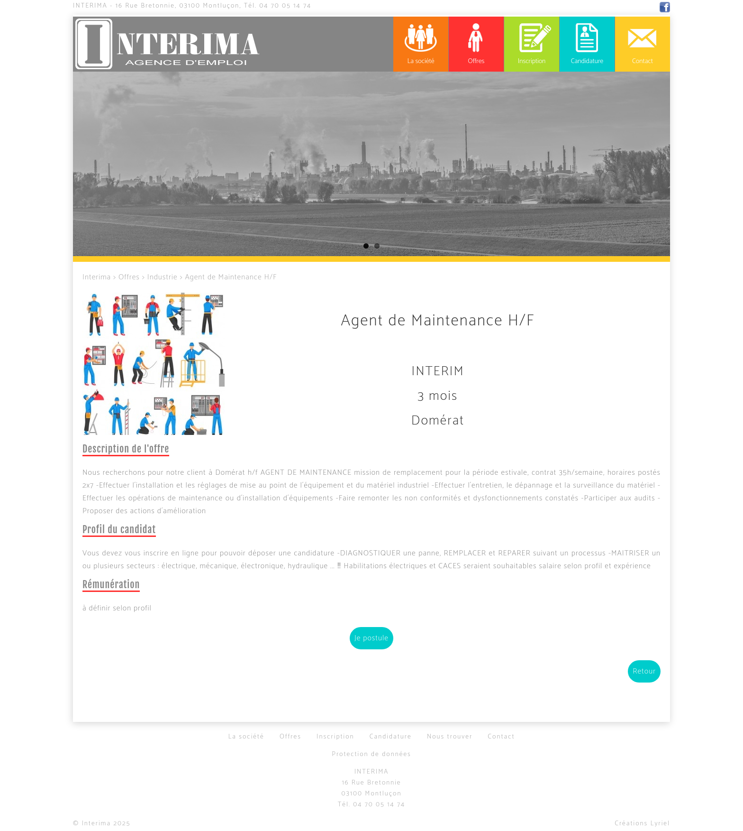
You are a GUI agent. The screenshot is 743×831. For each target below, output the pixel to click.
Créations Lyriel (642, 823)
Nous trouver (449, 736)
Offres (129, 277)
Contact (501, 736)
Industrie (162, 277)
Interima (90, 5)
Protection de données (371, 754)
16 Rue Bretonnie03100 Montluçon (372, 788)
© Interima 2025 (101, 823)
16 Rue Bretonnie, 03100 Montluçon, (179, 5)
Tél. (277, 5)
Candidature (391, 736)
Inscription (335, 736)
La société (246, 736)
